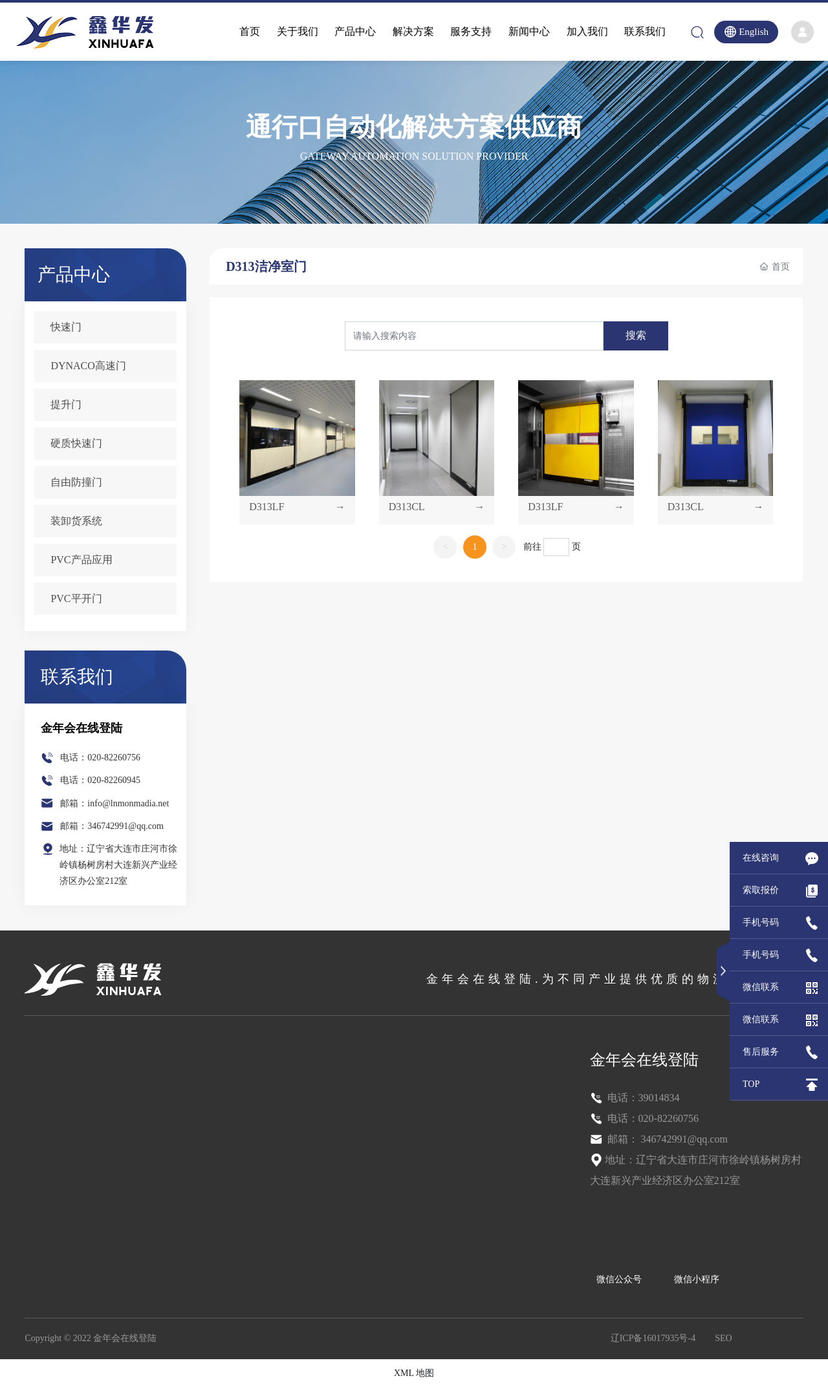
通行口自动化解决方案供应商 (414, 127)
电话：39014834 (642, 1097)
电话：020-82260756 (100, 757)
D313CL (407, 504)
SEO (723, 1338)
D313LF (267, 504)
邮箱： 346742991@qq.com (666, 1139)
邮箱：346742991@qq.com (112, 826)
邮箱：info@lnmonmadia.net (114, 803)
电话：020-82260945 (100, 780)
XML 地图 (414, 1373)
